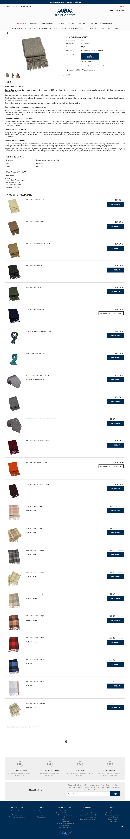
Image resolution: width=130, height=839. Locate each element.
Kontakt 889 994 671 (65, 811)
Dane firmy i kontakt (113, 813)
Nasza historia (113, 817)
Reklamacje (41, 817)
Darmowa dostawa (50, 770)
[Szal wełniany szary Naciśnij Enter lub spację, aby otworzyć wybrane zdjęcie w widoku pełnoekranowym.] (34, 54)
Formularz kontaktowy (113, 815)
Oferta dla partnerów (89, 811)
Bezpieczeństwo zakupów (89, 819)
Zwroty (41, 815)
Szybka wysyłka (20, 770)
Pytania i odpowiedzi (41, 811)
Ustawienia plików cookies (89, 815)
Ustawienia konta (17, 813)
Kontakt (80, 770)
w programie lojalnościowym (97, 50)
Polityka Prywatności (89, 817)
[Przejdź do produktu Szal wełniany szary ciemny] (65, 750)
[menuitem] (21, 23)
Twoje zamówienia (17, 811)
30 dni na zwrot (110, 770)
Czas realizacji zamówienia (65, 813)
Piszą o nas (65, 821)
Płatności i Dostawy (65, 815)
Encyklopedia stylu (65, 827)
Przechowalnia (17, 815)
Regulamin (89, 813)
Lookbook (65, 819)
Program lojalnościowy (17, 817)
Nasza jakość (113, 821)
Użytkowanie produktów (41, 813)
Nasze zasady (113, 819)
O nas (113, 811)
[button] (63, 75)
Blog (65, 817)
